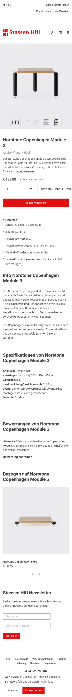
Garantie (62, 659)
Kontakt (40, 11)
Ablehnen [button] (12, 690)
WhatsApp (64, 11)
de (9, 5)
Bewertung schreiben (17, 457)
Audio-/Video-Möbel (16, 152)
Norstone (32, 252)
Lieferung (21, 663)
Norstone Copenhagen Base (20, 562)
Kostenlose (12, 245)
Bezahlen (35, 663)
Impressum (50, 663)
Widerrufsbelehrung (42, 659)
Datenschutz (21, 659)
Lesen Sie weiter (25, 171)
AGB (8, 659)
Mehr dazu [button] (47, 682)
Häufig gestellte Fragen (57, 5)
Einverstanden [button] (33, 690)
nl (4, 5)
